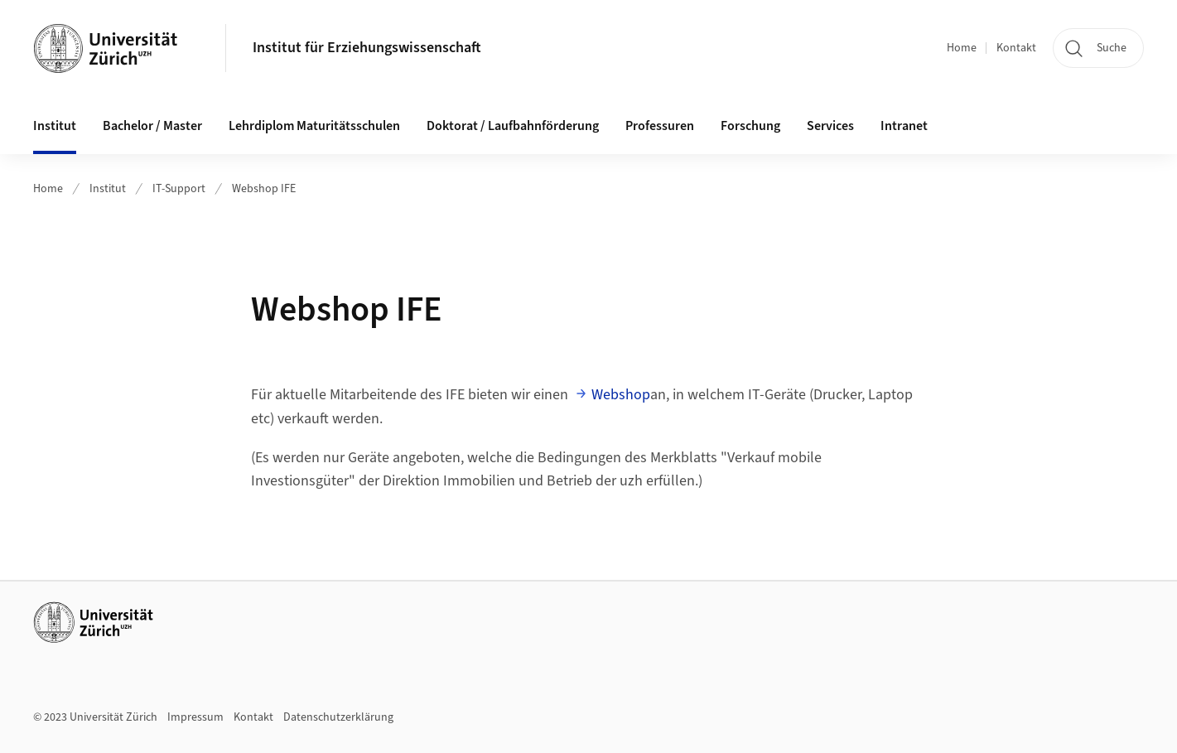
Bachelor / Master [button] (152, 126)
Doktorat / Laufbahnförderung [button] (513, 126)
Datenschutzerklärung (338, 717)
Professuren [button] (659, 126)
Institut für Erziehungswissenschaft (367, 47)
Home (962, 48)
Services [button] (830, 126)
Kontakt (1016, 48)
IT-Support (178, 189)
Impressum (195, 717)
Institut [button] (54, 126)
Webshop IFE (264, 189)
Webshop (620, 394)
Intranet (904, 126)
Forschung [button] (750, 126)
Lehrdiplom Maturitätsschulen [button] (314, 126)
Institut (107, 189)
